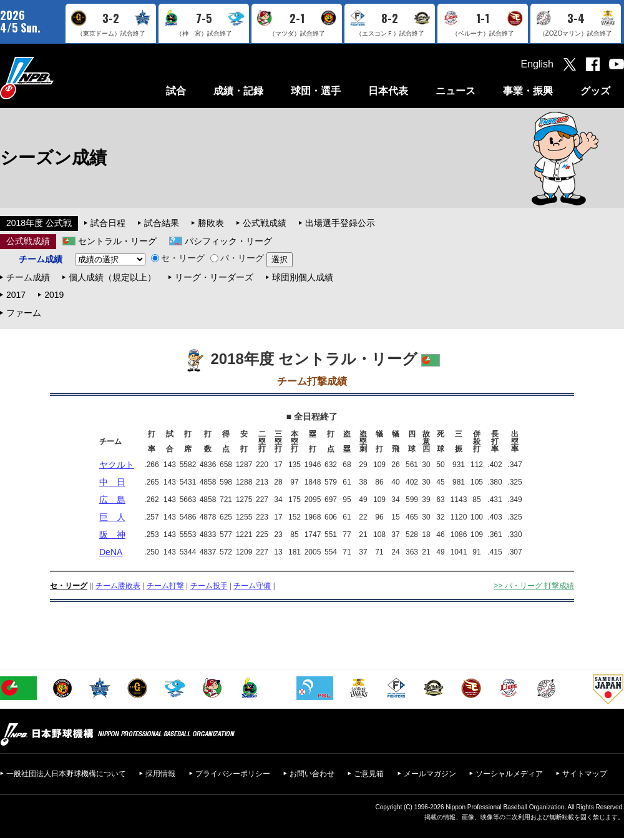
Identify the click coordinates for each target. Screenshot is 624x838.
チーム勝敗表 (117, 585)
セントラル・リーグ (117, 241)
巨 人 (112, 517)
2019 (54, 295)
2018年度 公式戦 (39, 223)
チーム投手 (209, 585)
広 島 (112, 500)
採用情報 (160, 773)
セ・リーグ (178, 258)
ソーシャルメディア (509, 773)
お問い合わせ (312, 773)
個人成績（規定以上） (112, 277)
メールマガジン (430, 773)
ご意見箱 (369, 773)
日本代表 (388, 91)
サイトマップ (584, 773)
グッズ (595, 91)
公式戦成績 (264, 223)
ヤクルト (116, 465)
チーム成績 (28, 277)
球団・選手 (316, 91)
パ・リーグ (237, 258)
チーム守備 (252, 585)
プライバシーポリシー (232, 773)
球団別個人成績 (302, 277)
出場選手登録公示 (340, 223)
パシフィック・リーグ (228, 241)
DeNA (110, 552)
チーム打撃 (165, 585)
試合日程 (107, 223)
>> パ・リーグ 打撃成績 (534, 585)
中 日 (112, 482)
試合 (176, 91)
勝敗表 (211, 223)
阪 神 (112, 535)
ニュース (455, 91)
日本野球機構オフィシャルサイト (58, 78)
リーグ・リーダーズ (214, 277)
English (537, 64)
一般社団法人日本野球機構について (66, 773)
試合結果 (161, 223)
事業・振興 (528, 91)
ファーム (23, 313)
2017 (16, 295)
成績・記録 (238, 91)
